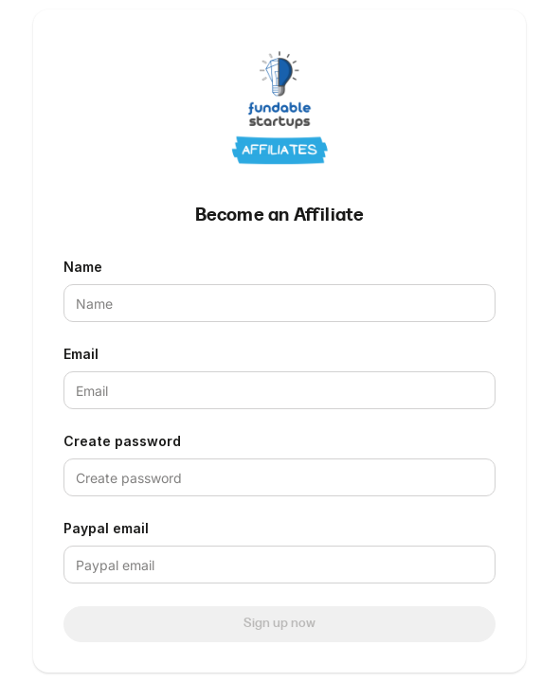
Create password (122, 441)
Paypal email (106, 528)
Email (81, 354)
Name (82, 267)
